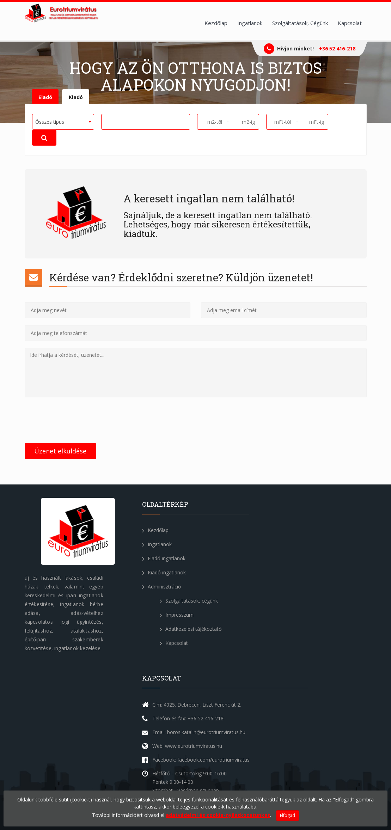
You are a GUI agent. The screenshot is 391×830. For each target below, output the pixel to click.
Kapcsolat (350, 22)
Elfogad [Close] (287, 815)
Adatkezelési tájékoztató (191, 628)
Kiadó (76, 97)
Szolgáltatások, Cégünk (300, 22)
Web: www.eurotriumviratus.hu (187, 746)
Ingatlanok (249, 22)
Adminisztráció (161, 586)
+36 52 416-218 (337, 48)
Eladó (45, 97)
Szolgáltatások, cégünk (189, 600)
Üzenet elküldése (60, 451)
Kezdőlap (215, 22)
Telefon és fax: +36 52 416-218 (188, 718)
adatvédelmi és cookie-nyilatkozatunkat (218, 815)
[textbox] (106, 121)
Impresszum (177, 614)
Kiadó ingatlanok (164, 572)
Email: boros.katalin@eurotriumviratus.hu (198, 732)
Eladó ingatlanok (163, 558)
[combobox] (63, 121)
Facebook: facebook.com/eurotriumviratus (201, 759)
